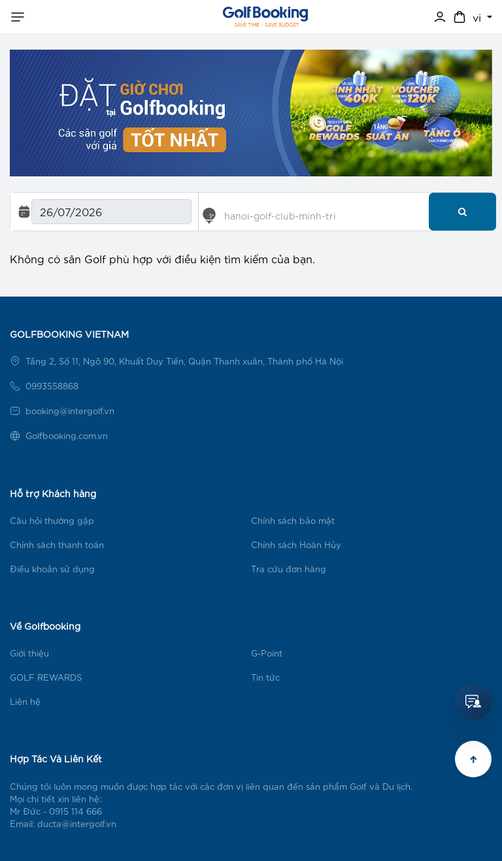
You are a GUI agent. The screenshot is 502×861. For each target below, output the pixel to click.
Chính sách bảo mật (293, 520)
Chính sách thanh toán (57, 544)
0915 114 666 (75, 811)
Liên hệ (25, 701)
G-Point (266, 652)
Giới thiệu (29, 652)
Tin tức (265, 677)
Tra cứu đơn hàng (288, 568)
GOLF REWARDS (46, 677)
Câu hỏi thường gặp (52, 520)
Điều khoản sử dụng (52, 568)
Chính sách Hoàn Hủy (296, 544)
